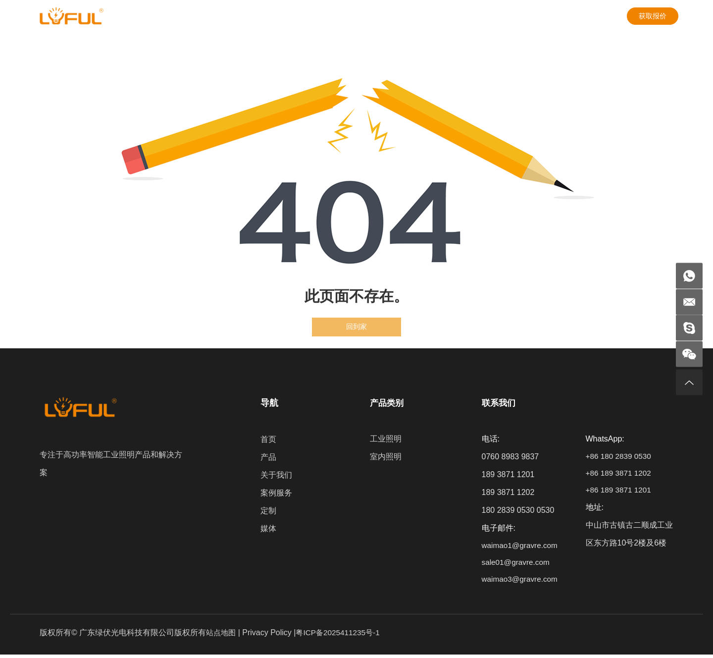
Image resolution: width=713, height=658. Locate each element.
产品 (140, 14)
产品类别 (386, 403)
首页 (267, 439)
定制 (295, 14)
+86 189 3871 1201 (619, 493)
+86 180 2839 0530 (619, 457)
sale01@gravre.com (517, 564)
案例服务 (246, 14)
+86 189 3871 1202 (619, 475)
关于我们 (189, 14)
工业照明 (384, 439)
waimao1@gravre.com (521, 546)
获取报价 (652, 14)
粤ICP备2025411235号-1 (342, 636)
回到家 (356, 326)
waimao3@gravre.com (521, 582)
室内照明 (384, 457)
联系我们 (385, 14)
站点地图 (222, 636)
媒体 (336, 14)
